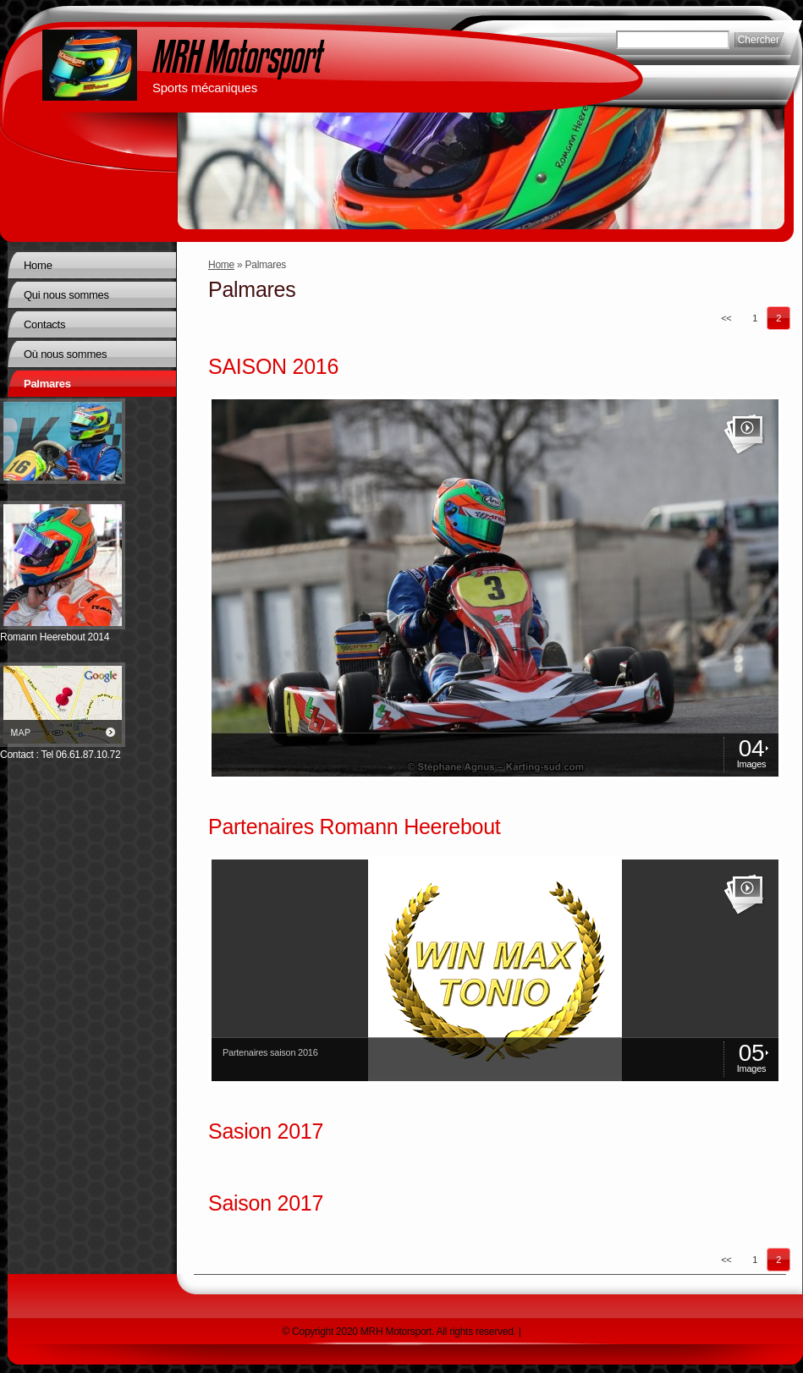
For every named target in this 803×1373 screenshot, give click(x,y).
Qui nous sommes (66, 294)
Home (221, 265)
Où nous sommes (65, 354)
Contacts (44, 324)
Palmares (47, 383)
